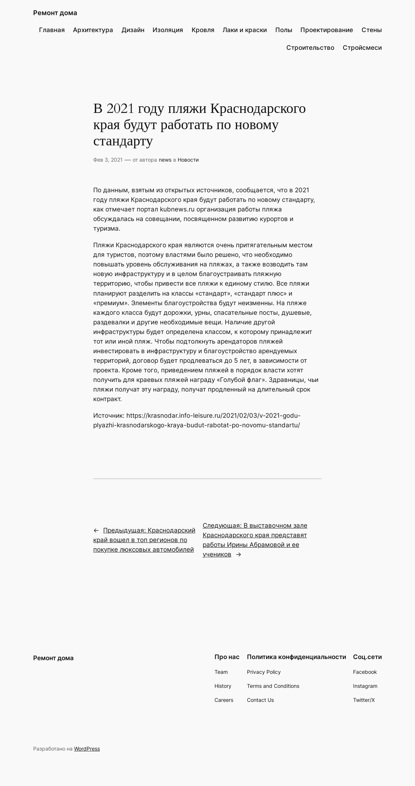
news (165, 159)
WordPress (87, 748)
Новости (188, 159)
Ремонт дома (55, 12)
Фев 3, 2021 (108, 159)
